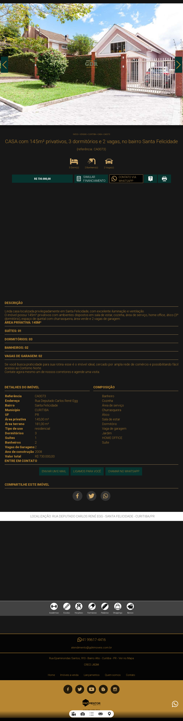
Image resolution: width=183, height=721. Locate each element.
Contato (130, 675)
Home (51, 675)
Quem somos (113, 675)
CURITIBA (92, 134)
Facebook (77, 496)
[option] (91, 64)
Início (75, 134)
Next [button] (178, 65)
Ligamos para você (87, 471)
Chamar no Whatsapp (123, 471)
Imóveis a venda (69, 675)
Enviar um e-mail (54, 471)
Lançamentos (92, 675)
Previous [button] (4, 65)
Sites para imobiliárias (91, 710)
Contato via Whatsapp (127, 179)
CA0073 (107, 134)
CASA (100, 134)
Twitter (91, 496)
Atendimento (174, 704)
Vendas (83, 134)
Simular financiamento (94, 178)
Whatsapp (105, 496)
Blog (103, 689)
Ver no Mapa (126, 658)
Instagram (115, 689)
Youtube (91, 689)
